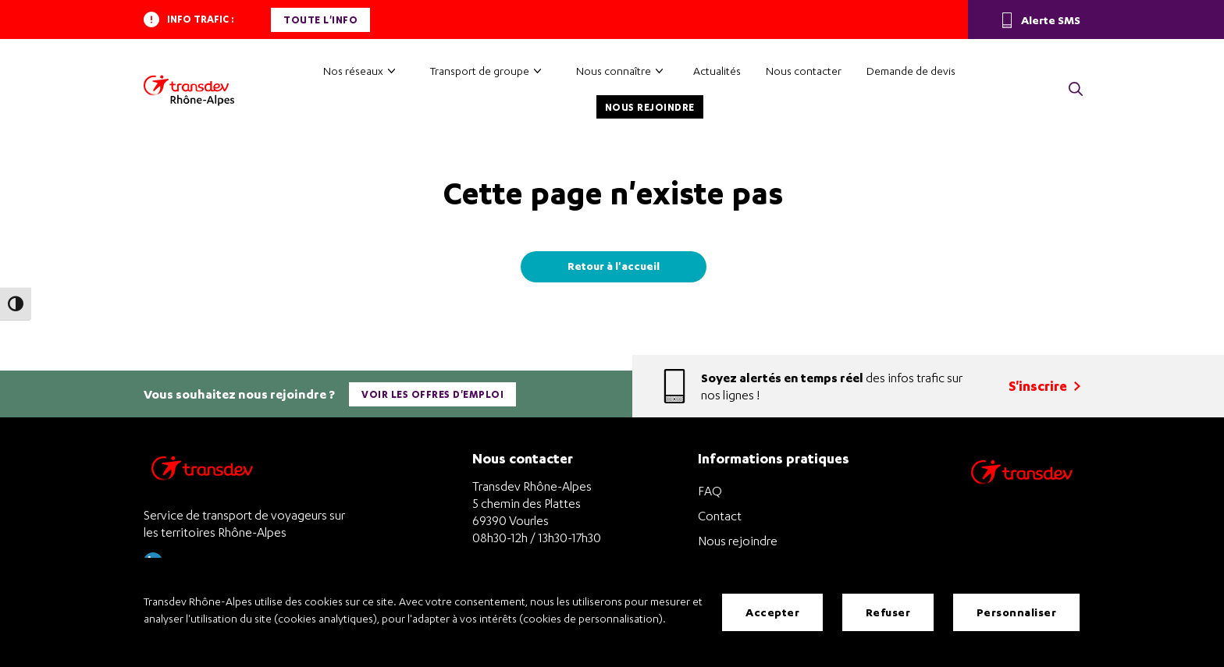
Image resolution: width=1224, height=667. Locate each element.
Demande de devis (910, 70)
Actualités (717, 70)
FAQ (710, 491)
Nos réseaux (353, 70)
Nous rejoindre (650, 107)
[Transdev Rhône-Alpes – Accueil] (189, 90)
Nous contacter (804, 70)
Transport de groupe (479, 70)
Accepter (772, 612)
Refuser (888, 612)
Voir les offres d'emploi (432, 394)
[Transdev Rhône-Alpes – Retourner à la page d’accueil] (202, 472)
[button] (1075, 90)
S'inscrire (1044, 386)
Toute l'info (320, 20)
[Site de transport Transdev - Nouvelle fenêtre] (1021, 491)
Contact (720, 516)
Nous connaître (613, 70)
